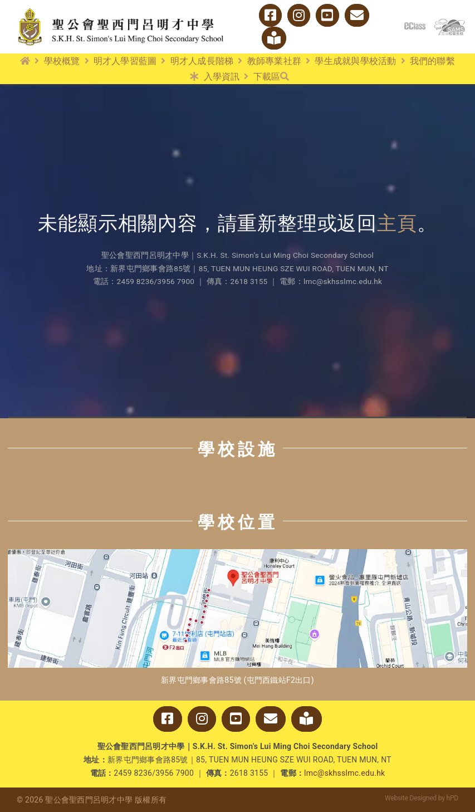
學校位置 (238, 522)
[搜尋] (284, 77)
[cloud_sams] (449, 23)
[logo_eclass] (414, 27)
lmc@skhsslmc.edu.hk (344, 773)
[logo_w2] (121, 10)
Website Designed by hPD (421, 798)
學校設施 (238, 449)
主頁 (397, 223)
